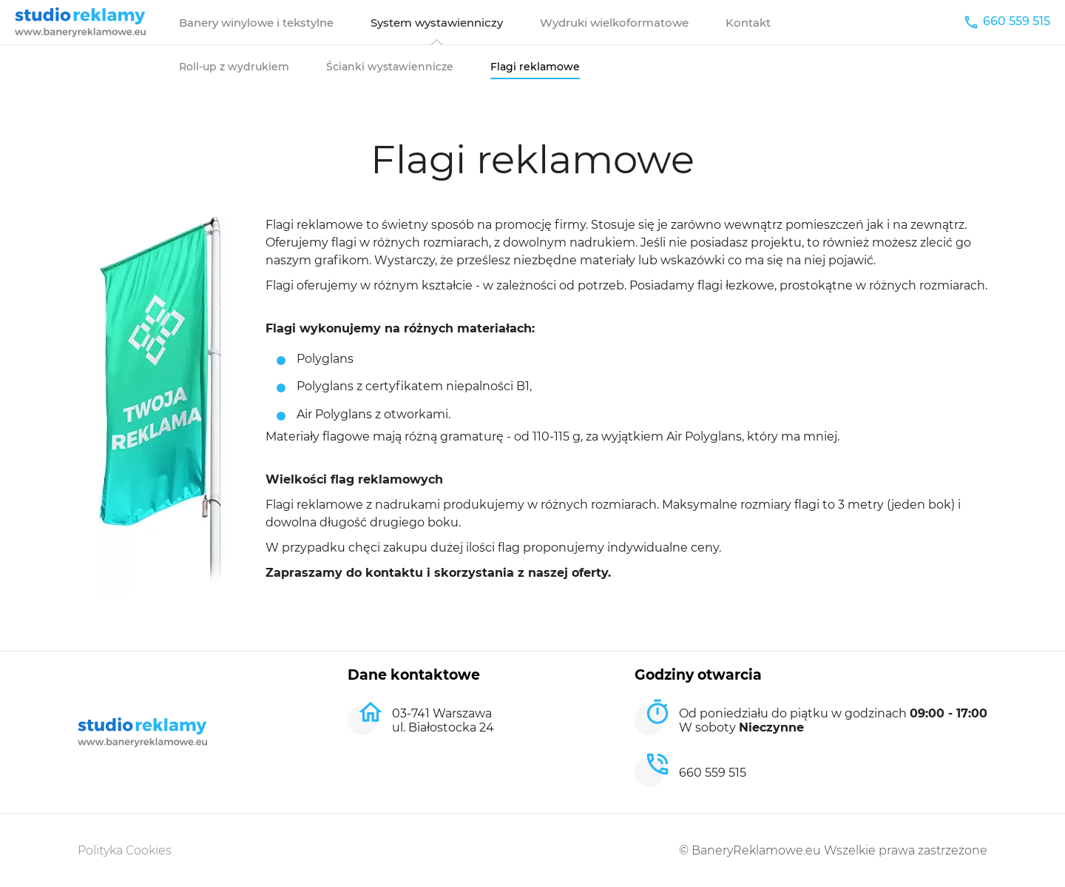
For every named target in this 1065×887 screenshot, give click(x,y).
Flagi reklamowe (535, 66)
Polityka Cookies (125, 850)
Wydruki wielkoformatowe (614, 23)
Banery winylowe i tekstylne (256, 23)
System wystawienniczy (437, 23)
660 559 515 (1016, 21)
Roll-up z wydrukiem (234, 66)
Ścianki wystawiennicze (389, 66)
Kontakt (748, 23)
